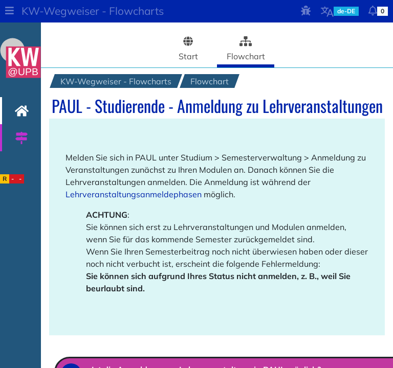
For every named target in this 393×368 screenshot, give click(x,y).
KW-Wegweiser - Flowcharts (92, 10)
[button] (9, 11)
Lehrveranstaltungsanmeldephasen (134, 194)
